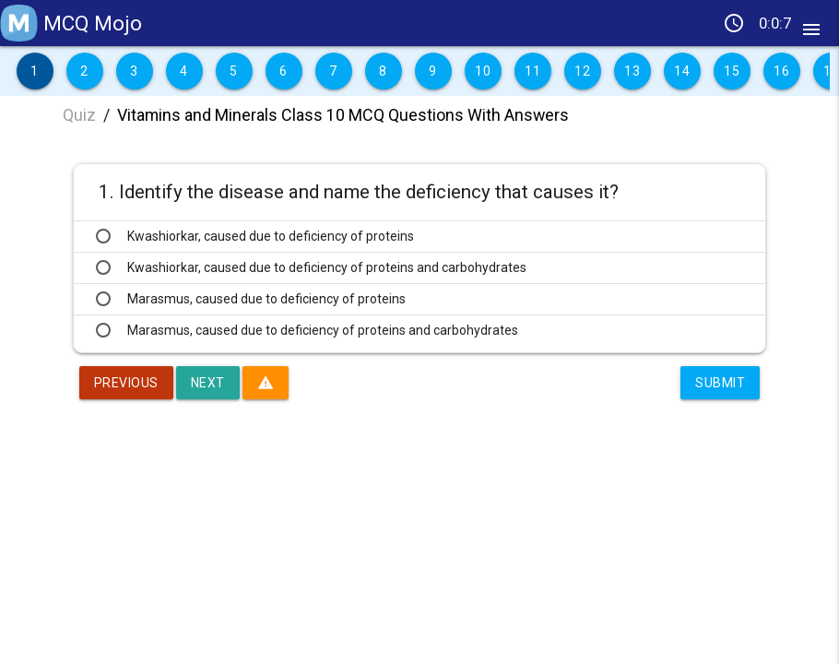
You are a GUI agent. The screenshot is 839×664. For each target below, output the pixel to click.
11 (532, 71)
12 (582, 71)
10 (482, 71)
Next (208, 382)
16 (781, 71)
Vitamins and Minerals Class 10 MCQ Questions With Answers (343, 115)
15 (731, 71)
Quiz (79, 115)
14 (682, 71)
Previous (126, 382)
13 (632, 71)
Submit (720, 382)
